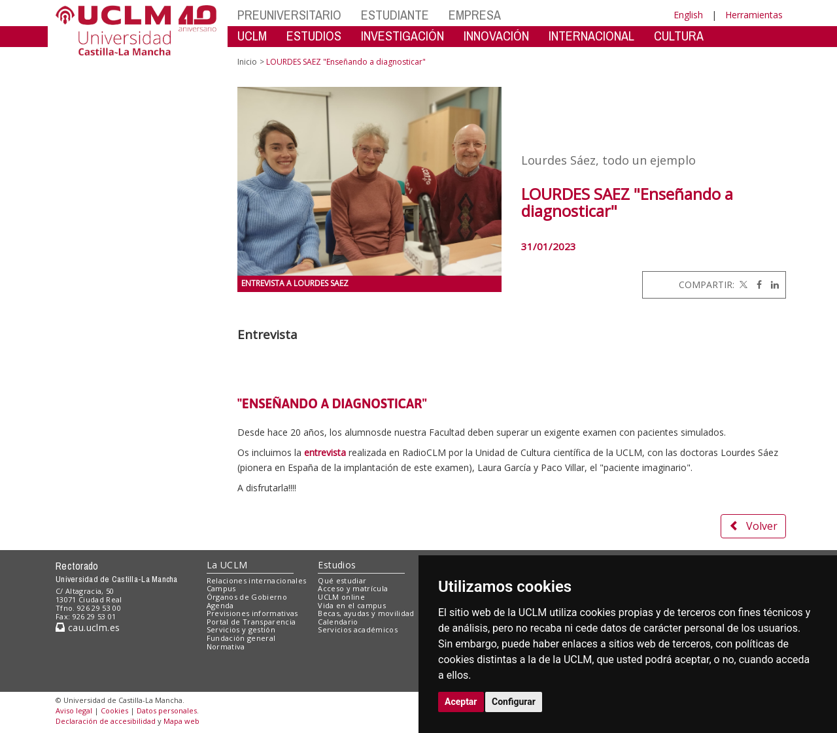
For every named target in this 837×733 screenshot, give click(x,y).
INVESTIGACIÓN (402, 35)
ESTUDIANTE (395, 15)
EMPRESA (475, 15)
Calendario (338, 622)
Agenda (220, 605)
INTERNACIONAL (591, 35)
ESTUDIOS (313, 35)
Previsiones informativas (252, 613)
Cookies (114, 710)
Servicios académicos (358, 629)
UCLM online (341, 597)
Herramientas (754, 14)
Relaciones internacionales (257, 580)
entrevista (325, 452)
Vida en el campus (352, 605)
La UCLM (227, 565)
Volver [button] (753, 526)
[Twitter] (742, 284)
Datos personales (167, 710)
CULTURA (679, 35)
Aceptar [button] (461, 701)
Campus (221, 588)
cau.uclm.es (88, 627)
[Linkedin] (771, 284)
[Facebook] (756, 284)
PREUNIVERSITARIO (289, 15)
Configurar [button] (514, 701)
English (688, 14)
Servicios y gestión (241, 629)
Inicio (247, 61)
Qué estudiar (342, 580)
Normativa (226, 646)
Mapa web (181, 721)
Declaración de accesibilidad (106, 721)
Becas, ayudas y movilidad (366, 613)
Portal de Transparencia (251, 622)
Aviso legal (74, 710)
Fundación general (241, 638)
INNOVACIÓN (496, 35)
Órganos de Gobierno (247, 597)
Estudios (337, 565)
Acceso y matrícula (353, 588)
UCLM (252, 35)
